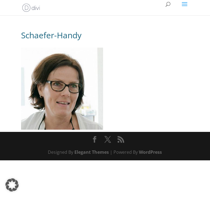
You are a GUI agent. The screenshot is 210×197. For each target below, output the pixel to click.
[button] (12, 185)
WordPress (150, 152)
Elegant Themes (91, 152)
